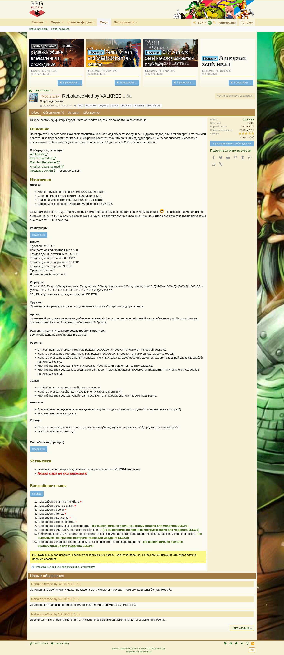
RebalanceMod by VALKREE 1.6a (56, 584)
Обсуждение (91, 112)
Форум (55, 22)
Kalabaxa (95, 71)
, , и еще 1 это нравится (65, 567)
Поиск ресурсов (60, 28)
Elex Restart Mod (42, 158)
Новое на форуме (80, 22)
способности (153, 105)
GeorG (36, 71)
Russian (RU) (60, 643)
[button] (46, 22)
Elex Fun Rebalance (44, 162)
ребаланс (126, 105)
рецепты (139, 105)
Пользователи (124, 22)
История (73, 112)
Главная (38, 22)
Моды (104, 22)
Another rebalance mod (46, 166)
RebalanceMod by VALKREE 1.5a (56, 614)
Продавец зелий (42, 170)
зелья (115, 105)
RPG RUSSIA (39, 643)
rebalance (91, 105)
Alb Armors (38, 154)
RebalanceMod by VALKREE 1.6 (55, 599)
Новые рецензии (38, 28)
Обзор (35, 112)
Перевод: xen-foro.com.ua (138, 651)
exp (80, 105)
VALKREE (48, 105)
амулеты (103, 105)
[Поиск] (247, 22)
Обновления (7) (53, 112)
